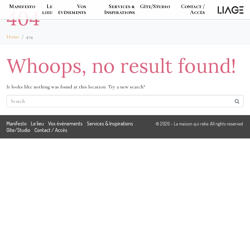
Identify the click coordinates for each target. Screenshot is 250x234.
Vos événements (72, 9)
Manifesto (22, 6)
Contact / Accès (193, 9)
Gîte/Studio (155, 6)
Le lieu (47, 9)
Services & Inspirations (119, 9)
